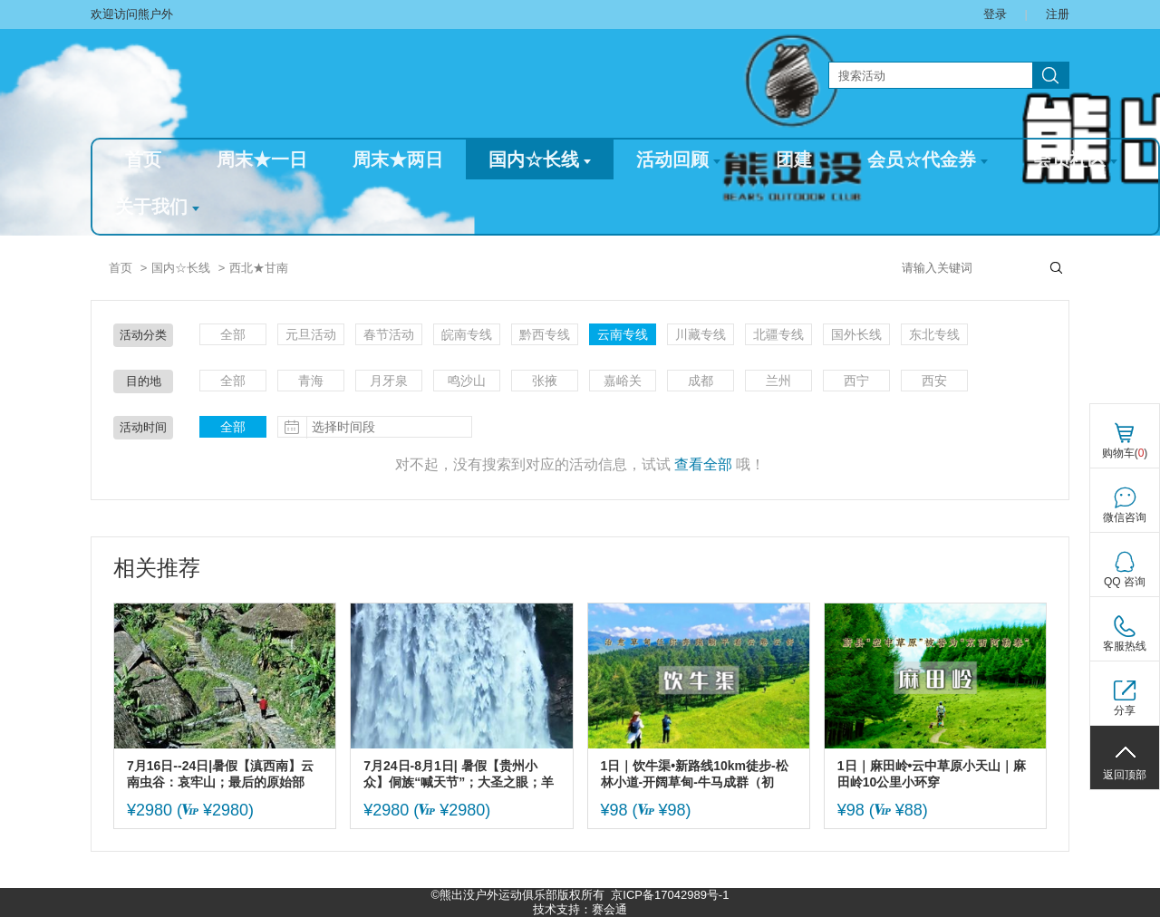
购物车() (1125, 453)
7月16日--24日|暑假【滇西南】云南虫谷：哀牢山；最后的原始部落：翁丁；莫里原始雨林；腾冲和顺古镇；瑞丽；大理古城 (222, 774)
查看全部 (703, 464)
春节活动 (388, 334)
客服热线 (1124, 646)
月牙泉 (389, 380)
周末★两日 (398, 159)
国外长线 (856, 334)
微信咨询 (1124, 517)
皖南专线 (466, 334)
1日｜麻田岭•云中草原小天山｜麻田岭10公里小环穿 (932, 773)
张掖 (544, 380)
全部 (233, 334)
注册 (1057, 14)
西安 (934, 380)
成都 (700, 380)
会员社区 (1075, 159)
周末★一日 (262, 159)
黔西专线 (544, 334)
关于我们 (157, 207)
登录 (995, 14)
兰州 (778, 380)
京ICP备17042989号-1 (670, 895)
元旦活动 (310, 334)
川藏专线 (700, 334)
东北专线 (934, 334)
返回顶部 (1124, 774)
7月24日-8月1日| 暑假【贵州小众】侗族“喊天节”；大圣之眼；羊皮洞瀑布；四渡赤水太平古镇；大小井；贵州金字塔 (458, 774)
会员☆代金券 (927, 159)
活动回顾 (678, 159)
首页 (143, 159)
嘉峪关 (623, 380)
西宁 (856, 380)
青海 (311, 380)
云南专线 (622, 334)
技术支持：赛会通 (580, 909)
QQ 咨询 (1125, 581)
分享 (1125, 710)
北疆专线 (778, 334)
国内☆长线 (539, 159)
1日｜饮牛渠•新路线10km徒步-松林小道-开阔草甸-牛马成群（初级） (694, 774)
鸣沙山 (467, 380)
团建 (794, 159)
